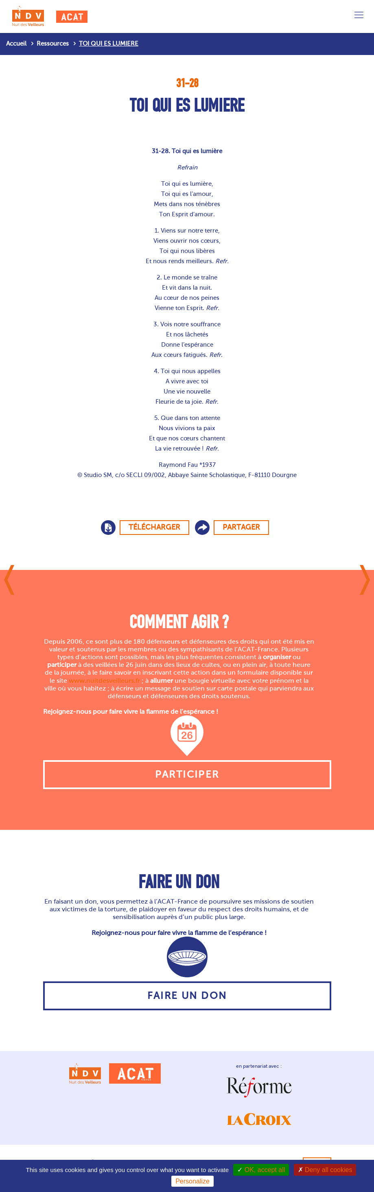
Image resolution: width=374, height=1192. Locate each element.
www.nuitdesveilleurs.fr (104, 680)
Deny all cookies (325, 1169)
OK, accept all (261, 1169)
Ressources (53, 43)
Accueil (16, 43)
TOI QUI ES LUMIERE (108, 43)
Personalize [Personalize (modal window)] (192, 1181)
